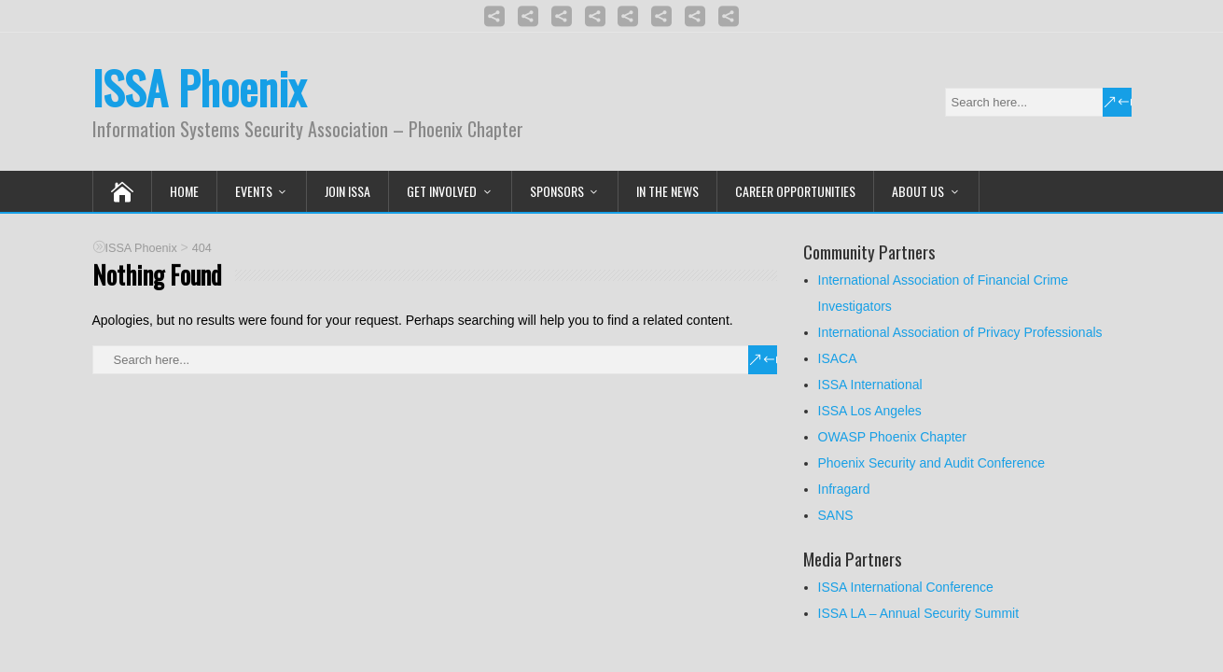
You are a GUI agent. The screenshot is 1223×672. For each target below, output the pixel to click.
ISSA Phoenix (199, 87)
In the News (667, 191)
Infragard (844, 489)
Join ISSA (347, 191)
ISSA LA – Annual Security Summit (919, 613)
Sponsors (557, 191)
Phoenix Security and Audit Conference (932, 462)
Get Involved (442, 191)
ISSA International (870, 384)
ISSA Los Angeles (870, 410)
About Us (918, 191)
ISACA (837, 358)
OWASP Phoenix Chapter (892, 436)
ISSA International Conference (906, 587)
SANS (836, 515)
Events (253, 191)
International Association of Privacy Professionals (960, 332)
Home (184, 191)
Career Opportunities (795, 191)
